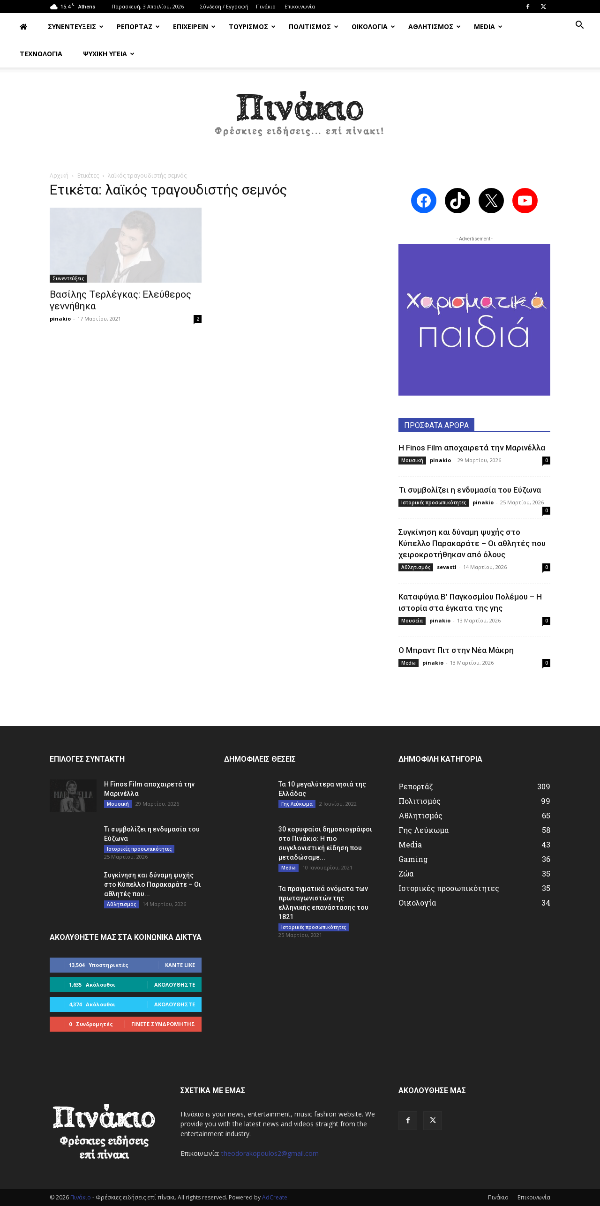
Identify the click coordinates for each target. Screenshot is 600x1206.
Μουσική (412, 460)
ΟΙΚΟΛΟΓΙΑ (373, 26)
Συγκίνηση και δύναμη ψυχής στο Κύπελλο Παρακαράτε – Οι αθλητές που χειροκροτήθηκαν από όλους (472, 543)
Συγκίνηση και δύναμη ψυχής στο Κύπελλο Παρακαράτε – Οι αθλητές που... (152, 884)
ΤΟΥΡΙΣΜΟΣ (252, 26)
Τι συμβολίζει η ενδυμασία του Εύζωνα (469, 489)
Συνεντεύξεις (68, 278)
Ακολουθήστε (174, 984)
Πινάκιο (266, 6)
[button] (579, 26)
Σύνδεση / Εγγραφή (224, 6)
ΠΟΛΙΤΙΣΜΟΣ (313, 26)
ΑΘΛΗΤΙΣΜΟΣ (434, 26)
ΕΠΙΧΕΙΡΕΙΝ (194, 26)
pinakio (60, 318)
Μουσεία (412, 620)
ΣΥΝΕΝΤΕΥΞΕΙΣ (76, 26)
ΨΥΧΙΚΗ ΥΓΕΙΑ (109, 53)
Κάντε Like (180, 964)
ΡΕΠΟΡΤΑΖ (138, 26)
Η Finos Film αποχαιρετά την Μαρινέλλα (471, 447)
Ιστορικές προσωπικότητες (433, 502)
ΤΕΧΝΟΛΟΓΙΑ (41, 53)
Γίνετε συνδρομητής (163, 1023)
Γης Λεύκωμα (297, 804)
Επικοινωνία (300, 6)
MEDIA (488, 26)
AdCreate (274, 1197)
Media (408, 662)
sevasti (447, 566)
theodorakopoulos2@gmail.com (270, 1153)
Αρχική (59, 176)
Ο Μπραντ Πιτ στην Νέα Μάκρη (456, 650)
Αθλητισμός (415, 567)
